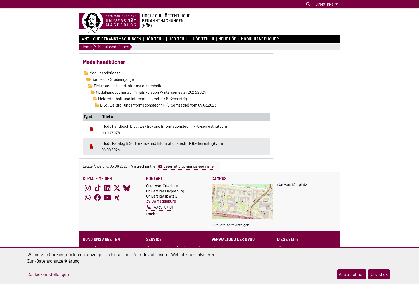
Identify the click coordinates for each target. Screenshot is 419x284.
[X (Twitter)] (117, 188)
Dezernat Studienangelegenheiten (186, 166)
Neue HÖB (228, 39)
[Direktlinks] (326, 4)
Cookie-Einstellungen (48, 274)
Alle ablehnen (352, 274)
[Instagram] (87, 188)
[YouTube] (107, 198)
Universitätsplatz (293, 184)
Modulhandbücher (260, 39)
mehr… (153, 213)
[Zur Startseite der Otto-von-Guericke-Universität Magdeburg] (109, 23)
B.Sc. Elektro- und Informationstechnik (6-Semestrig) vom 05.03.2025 (155, 105)
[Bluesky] (127, 188)
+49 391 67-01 (160, 207)
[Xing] (117, 198)
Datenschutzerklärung (58, 261)
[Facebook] (97, 198)
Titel (107, 116)
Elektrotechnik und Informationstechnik (124, 86)
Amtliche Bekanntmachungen (111, 39)
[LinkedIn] (107, 188)
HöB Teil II (179, 39)
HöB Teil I (155, 39)
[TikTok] (97, 188)
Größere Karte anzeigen (231, 225)
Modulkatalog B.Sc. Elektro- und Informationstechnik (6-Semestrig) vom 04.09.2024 (162, 146)
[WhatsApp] (87, 198)
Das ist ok (379, 274)
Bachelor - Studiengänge (110, 79)
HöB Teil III (203, 39)
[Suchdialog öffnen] (308, 4)
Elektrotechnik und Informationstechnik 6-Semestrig (140, 99)
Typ (88, 116)
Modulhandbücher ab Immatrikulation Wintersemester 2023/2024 (148, 92)
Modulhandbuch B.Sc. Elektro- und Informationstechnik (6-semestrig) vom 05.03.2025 (164, 129)
